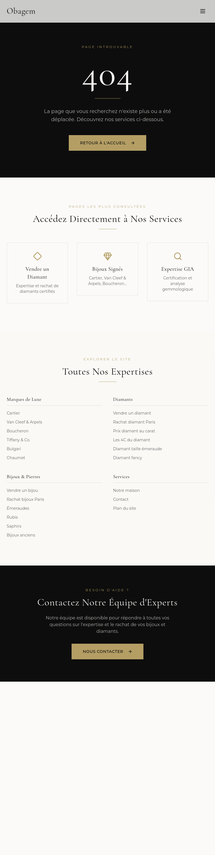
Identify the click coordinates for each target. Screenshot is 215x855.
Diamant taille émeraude (137, 448)
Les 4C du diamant (131, 439)
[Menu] (202, 10)
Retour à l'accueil (107, 143)
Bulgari (14, 448)
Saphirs (14, 526)
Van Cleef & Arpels (24, 422)
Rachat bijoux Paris (25, 499)
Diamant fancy (127, 457)
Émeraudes (18, 508)
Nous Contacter (107, 651)
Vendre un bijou (22, 490)
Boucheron (18, 431)
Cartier (13, 413)
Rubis (12, 517)
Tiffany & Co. (18, 439)
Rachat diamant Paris (134, 422)
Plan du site (124, 508)
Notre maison (126, 490)
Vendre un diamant (132, 413)
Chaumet (16, 457)
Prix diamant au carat (134, 431)
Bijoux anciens (21, 535)
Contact (121, 499)
